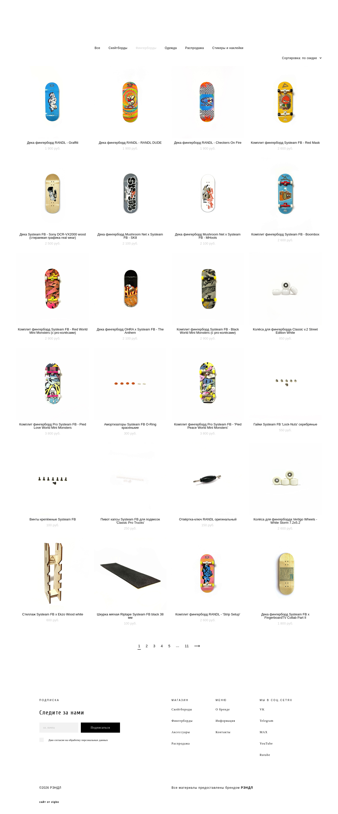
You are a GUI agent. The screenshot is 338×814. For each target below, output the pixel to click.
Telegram (267, 721)
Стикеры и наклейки (227, 48)
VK (262, 709)
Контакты (222, 732)
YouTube (266, 743)
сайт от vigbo (49, 802)
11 (187, 646)
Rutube (265, 755)
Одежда (171, 48)
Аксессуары (181, 732)
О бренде (222, 709)
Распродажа (194, 48)
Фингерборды (146, 48)
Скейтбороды (182, 709)
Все (97, 48)
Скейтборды (118, 48)
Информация (225, 721)
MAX (264, 732)
